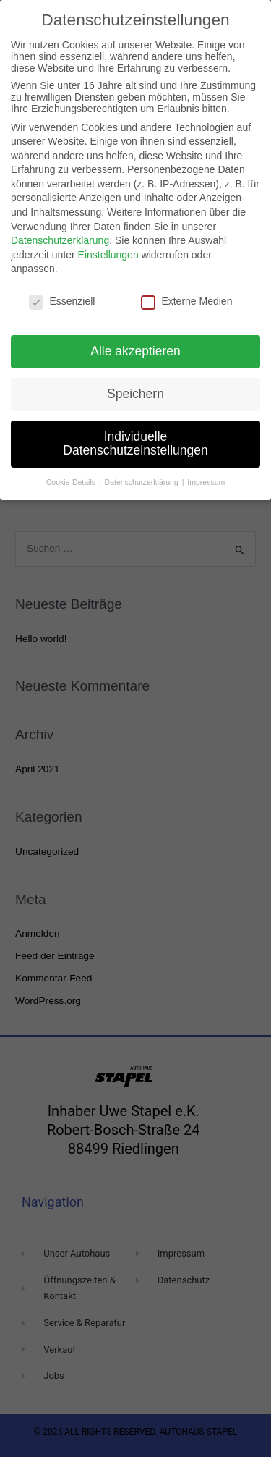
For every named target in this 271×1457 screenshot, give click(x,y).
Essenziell (62, 301)
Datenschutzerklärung (60, 240)
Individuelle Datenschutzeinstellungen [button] (135, 443)
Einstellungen (108, 255)
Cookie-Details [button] (72, 482)
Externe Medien (186, 301)
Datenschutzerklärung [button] (143, 482)
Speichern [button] (135, 394)
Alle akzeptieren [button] (135, 351)
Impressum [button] (206, 482)
